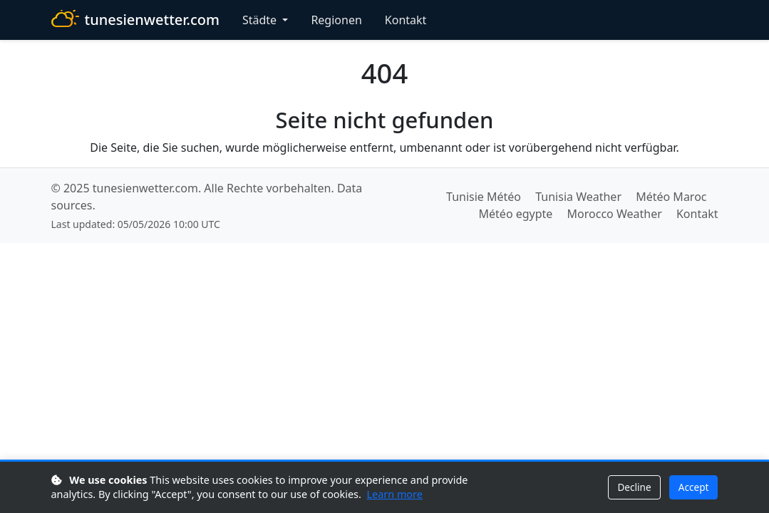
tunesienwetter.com (135, 20)
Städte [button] (260, 20)
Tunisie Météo (483, 196)
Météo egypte (516, 214)
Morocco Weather (614, 214)
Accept (693, 487)
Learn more (395, 494)
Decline (634, 487)
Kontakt (406, 20)
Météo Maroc (671, 196)
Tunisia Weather (578, 196)
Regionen (336, 20)
